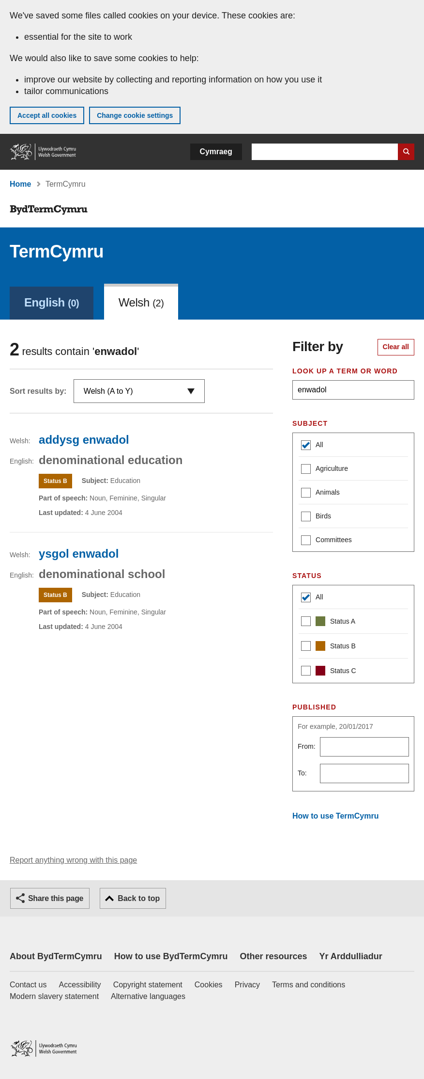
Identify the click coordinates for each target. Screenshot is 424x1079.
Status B (328, 647)
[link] (51, 302)
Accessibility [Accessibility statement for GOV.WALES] (80, 985)
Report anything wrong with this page (73, 860)
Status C (328, 672)
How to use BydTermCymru (171, 956)
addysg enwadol (84, 439)
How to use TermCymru (335, 816)
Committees (326, 541)
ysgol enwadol (79, 553)
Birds (316, 517)
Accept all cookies (46, 115)
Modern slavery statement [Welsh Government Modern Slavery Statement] (54, 996)
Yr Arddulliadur (350, 956)
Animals (320, 493)
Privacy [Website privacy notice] (247, 985)
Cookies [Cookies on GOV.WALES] (209, 985)
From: (307, 746)
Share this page (55, 898)
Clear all (396, 347)
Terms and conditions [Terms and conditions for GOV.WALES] (308, 985)
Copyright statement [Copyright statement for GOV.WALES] (147, 985)
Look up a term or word (345, 371)
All (312, 445)
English (51, 302)
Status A (328, 622)
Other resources (273, 956)
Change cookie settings (135, 115)
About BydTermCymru (56, 956)
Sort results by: (38, 391)
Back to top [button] (139, 898)
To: (302, 773)
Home (20, 184)
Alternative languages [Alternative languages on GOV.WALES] (148, 996)
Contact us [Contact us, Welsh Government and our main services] (28, 985)
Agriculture (324, 469)
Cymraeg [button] (216, 151)
